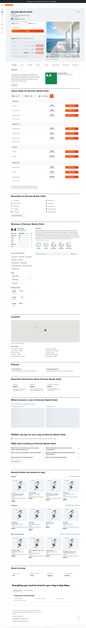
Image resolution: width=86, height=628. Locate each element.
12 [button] (31, 42)
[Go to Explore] (2, 18)
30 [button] (21, 52)
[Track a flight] (2, 21)
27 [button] (34, 49)
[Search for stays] (2, 12)
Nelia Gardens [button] (15, 523)
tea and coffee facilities (16, 265)
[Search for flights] (2, 9)
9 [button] (21, 42)
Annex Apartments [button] (50, 523)
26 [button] (31, 49)
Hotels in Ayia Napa (60, 598)
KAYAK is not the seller (46, 616)
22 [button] (40, 45)
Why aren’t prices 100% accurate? (46, 621)
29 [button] (40, 49)
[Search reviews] (53, 254)
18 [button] (27, 45)
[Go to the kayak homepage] (9, 5)
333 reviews (22, 19)
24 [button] (24, 49)
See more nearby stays (75, 476)
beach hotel (14, 259)
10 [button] (24, 42)
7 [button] (37, 39)
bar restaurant (28, 256)
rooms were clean (15, 268)
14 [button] (37, 42)
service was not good (27, 265)
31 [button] (24, 52)
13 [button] (34, 42)
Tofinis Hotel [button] (66, 492)
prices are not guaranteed (37, 612)
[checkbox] (18, 292)
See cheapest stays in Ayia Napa (72, 505)
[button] (84, 1)
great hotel (20, 259)
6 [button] (34, 39)
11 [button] (27, 42)
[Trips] (2, 28)
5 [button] (64, 36)
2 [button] (21, 39)
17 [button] (24, 45)
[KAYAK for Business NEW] (2, 24)
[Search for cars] (2, 15)
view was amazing (15, 262)
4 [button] (61, 36)
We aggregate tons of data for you (46, 618)
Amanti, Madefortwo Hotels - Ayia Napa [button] (36, 551)
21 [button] (37, 45)
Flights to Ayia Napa (18, 598)
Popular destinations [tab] (28, 590)
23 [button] (21, 49)
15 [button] (40, 42)
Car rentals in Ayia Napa (40, 598)
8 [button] (51, 39)
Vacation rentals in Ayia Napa (20, 600)
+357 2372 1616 (14, 17)
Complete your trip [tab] (17, 590)
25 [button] (27, 49)
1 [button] (51, 36)
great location (14, 256)
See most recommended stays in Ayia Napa (70, 534)
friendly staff (21, 256)
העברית (54, 1)
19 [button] (31, 45)
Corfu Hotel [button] (31, 523)
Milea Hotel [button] (65, 523)
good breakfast (24, 262)
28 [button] (37, 49)
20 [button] (34, 45)
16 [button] (21, 45)
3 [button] (24, 39)
